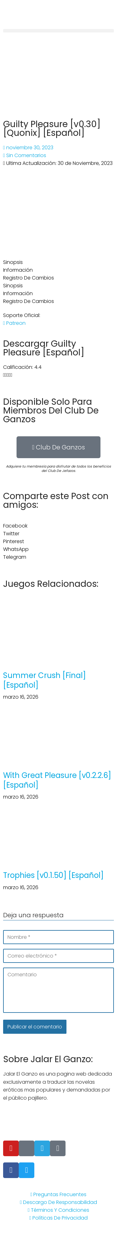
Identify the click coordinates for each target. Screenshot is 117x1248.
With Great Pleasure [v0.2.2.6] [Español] (57, 780)
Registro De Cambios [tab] (28, 277)
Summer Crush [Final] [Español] (44, 680)
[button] (58, 30)
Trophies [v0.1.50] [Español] (53, 875)
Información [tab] (18, 270)
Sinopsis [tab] (13, 262)
